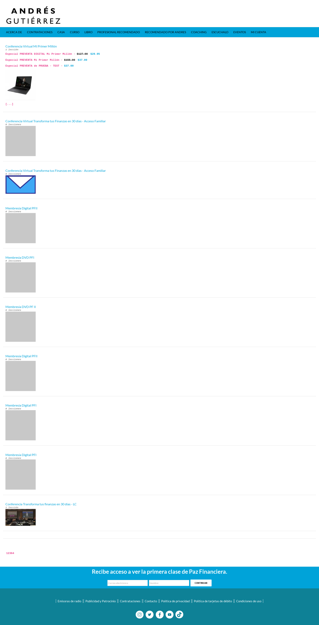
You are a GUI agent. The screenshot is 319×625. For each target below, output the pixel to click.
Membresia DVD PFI (19, 257)
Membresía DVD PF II (20, 307)
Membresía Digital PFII (21, 208)
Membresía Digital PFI (20, 405)
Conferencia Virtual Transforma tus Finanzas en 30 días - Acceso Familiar (55, 121)
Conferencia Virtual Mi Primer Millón (31, 46)
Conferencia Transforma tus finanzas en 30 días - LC (41, 504)
